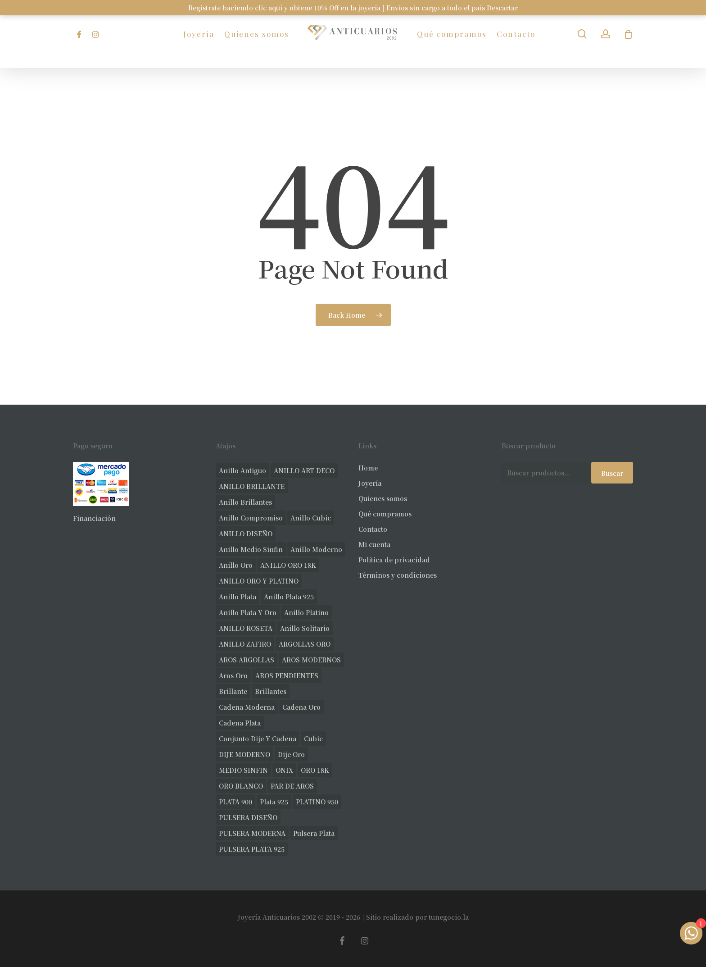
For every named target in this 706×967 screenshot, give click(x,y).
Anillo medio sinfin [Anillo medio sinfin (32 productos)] (251, 549)
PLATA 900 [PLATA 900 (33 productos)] (235, 801)
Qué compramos (385, 513)
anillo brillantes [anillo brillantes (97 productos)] (245, 501)
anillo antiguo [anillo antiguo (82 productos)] (242, 470)
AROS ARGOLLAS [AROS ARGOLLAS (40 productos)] (246, 659)
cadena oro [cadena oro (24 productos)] (301, 707)
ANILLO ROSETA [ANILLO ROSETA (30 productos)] (245, 628)
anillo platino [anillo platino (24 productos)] (306, 612)
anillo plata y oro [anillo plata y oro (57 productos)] (247, 612)
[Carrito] (629, 34)
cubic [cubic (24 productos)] (313, 738)
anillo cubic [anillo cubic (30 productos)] (310, 517)
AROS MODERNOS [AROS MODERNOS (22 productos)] (311, 659)
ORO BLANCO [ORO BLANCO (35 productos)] (241, 785)
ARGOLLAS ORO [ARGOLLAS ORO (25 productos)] (304, 643)
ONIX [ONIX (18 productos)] (284, 770)
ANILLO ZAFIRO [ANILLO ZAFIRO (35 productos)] (245, 643)
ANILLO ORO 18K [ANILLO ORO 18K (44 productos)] (288, 565)
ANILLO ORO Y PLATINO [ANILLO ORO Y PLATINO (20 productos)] (259, 580)
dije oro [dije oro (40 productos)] (291, 754)
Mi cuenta (374, 544)
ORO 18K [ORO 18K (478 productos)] (315, 770)
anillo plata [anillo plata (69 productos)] (237, 596)
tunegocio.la (449, 916)
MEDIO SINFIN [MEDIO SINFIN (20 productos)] (243, 770)
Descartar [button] (502, 7)
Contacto (372, 529)
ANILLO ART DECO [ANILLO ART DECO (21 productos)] (304, 470)
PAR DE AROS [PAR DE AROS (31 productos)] (292, 785)
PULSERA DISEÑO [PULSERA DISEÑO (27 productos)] (248, 817)
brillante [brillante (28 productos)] (233, 691)
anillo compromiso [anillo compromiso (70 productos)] (251, 517)
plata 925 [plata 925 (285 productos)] (274, 801)
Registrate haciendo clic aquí (235, 7)
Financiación (94, 518)
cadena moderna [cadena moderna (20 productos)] (247, 707)
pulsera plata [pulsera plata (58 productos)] (314, 833)
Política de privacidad (394, 559)
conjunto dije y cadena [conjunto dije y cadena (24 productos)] (257, 738)
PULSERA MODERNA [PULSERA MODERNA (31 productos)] (252, 833)
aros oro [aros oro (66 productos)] (233, 675)
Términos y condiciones (397, 574)
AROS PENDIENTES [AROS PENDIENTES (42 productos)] (286, 675)
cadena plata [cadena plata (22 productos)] (240, 722)
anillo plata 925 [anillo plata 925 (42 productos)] (289, 596)
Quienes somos (382, 498)
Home (368, 467)
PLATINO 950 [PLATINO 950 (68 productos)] (317, 801)
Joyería (369, 483)
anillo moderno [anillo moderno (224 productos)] (316, 549)
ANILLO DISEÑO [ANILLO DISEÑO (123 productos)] (245, 533)
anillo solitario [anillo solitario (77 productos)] (305, 628)
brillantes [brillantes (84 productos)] (270, 691)
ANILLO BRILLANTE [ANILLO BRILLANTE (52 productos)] (252, 486)
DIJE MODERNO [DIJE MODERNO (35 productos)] (244, 754)
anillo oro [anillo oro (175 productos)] (236, 565)
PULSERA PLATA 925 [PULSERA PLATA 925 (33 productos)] (252, 848)
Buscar (612, 473)
